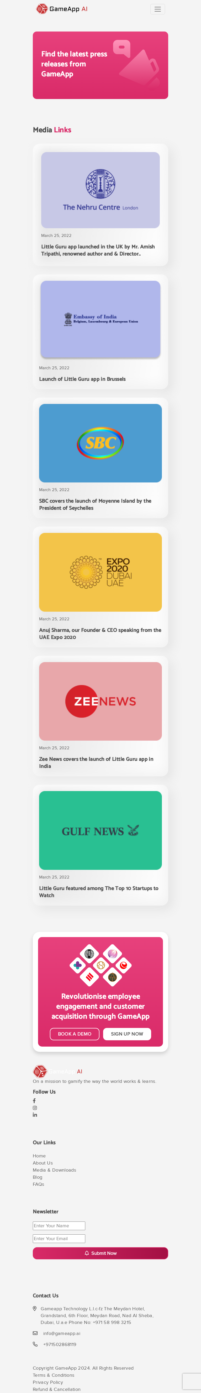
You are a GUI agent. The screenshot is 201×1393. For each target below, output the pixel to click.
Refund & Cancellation (57, 1389)
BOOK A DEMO (75, 1034)
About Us (43, 1163)
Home (39, 1156)
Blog (37, 1177)
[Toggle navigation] (157, 9)
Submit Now (101, 1253)
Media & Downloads (54, 1170)
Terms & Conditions (53, 1375)
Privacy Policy (48, 1382)
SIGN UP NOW (127, 1034)
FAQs (38, 1184)
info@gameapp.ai (61, 1333)
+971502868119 (60, 1344)
